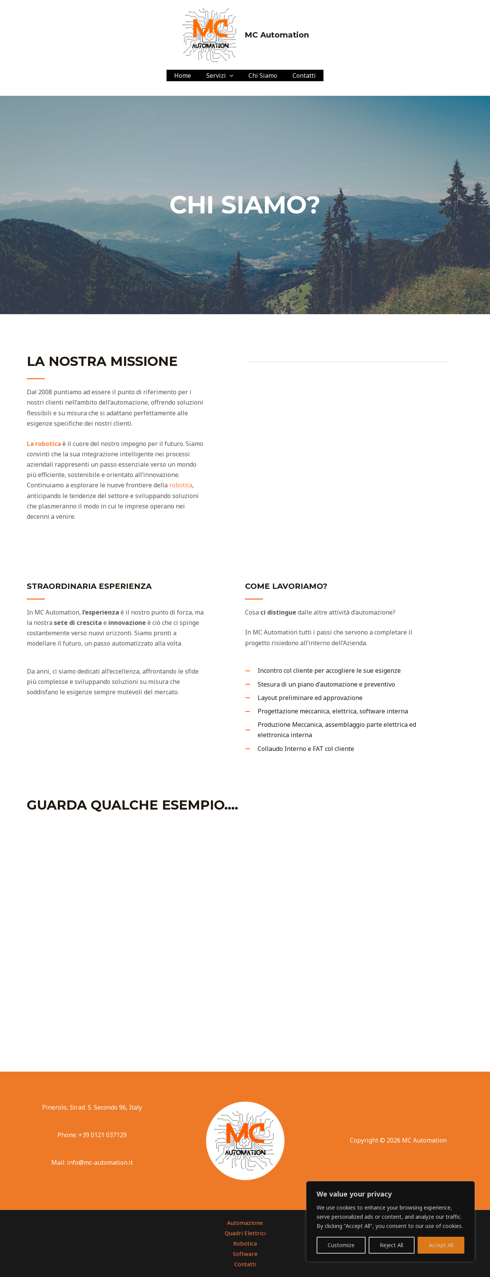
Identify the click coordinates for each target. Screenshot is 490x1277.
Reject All (391, 1245)
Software (245, 1253)
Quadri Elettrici (245, 1233)
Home (187, 75)
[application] (231, 75)
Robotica (245, 1243)
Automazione (245, 1222)
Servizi (221, 75)
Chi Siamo (261, 75)
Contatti (299, 75)
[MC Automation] (209, 34)
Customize (341, 1245)
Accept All (441, 1245)
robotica (181, 485)
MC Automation (277, 34)
